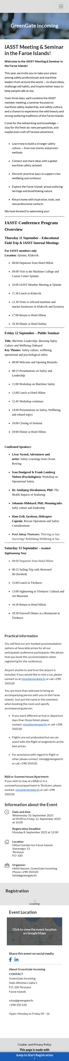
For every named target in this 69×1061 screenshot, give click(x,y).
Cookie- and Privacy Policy (34, 1044)
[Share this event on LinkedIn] (16, 959)
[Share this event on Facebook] (10, 959)
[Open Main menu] (61, 6)
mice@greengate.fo (33, 679)
